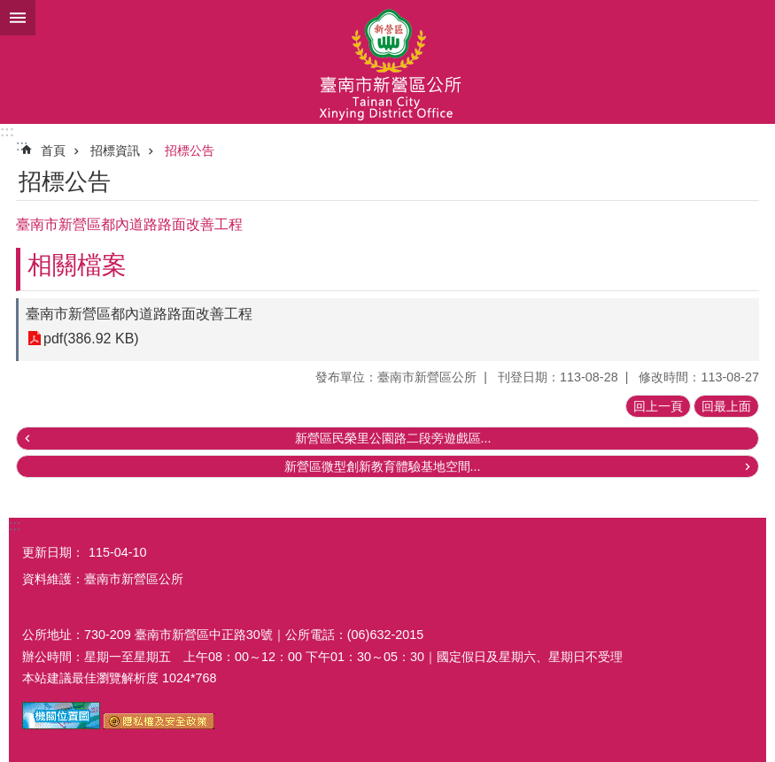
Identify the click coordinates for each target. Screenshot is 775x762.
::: (7, 131)
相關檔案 (77, 265)
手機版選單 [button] (17, 17)
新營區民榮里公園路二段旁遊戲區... (393, 438)
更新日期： (53, 552)
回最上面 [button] (726, 406)
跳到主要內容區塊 (9, 9)
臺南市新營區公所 (387, 62)
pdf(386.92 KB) (91, 338)
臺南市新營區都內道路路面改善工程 (139, 313)
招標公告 (189, 150)
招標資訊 (115, 150)
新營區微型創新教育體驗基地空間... (382, 466)
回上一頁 (658, 406)
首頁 (53, 150)
